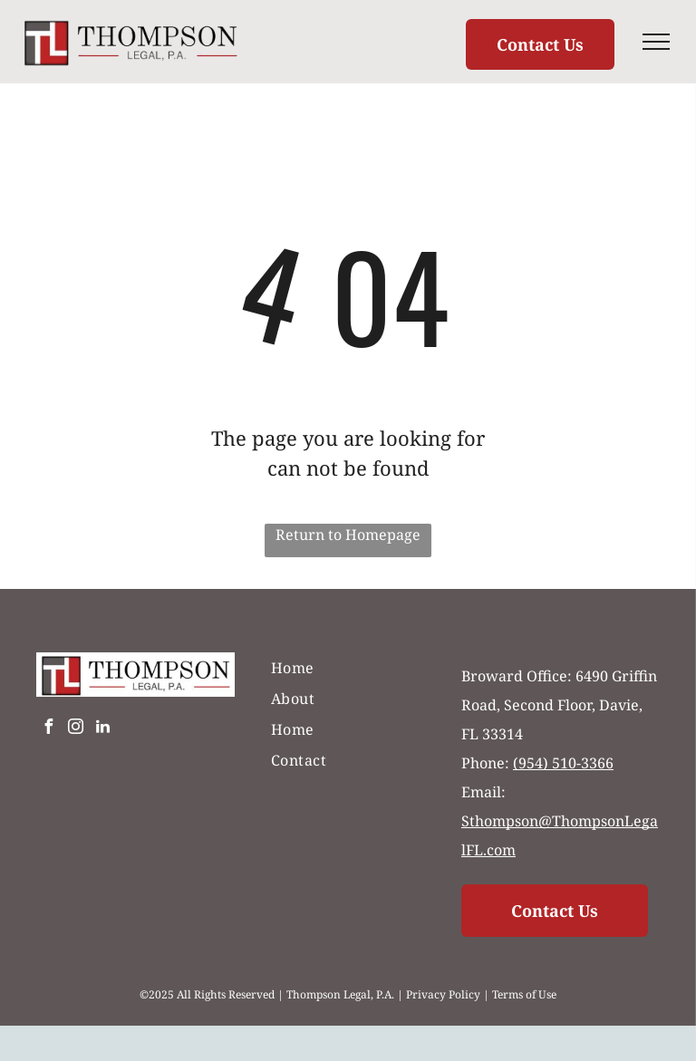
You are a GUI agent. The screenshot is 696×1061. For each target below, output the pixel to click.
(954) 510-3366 (563, 763)
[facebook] (48, 729)
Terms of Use (524, 994)
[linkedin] (102, 729)
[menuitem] (348, 667)
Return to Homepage (348, 535)
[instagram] (75, 729)
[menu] (656, 41)
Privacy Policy (443, 994)
